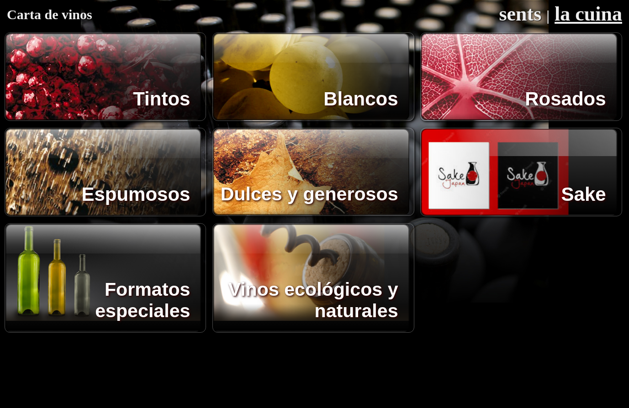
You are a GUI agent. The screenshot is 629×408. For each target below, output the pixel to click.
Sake (583, 194)
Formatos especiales (142, 300)
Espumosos (135, 194)
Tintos (161, 99)
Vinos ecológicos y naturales (313, 300)
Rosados (565, 99)
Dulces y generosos (309, 193)
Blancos (360, 99)
